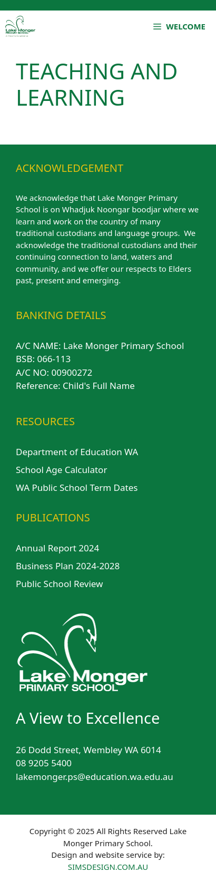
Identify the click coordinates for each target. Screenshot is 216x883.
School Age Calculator (61, 470)
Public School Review (59, 584)
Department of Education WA (77, 452)
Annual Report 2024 (57, 548)
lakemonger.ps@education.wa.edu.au (94, 777)
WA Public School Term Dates (77, 487)
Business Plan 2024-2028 (68, 566)
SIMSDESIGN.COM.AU (108, 866)
